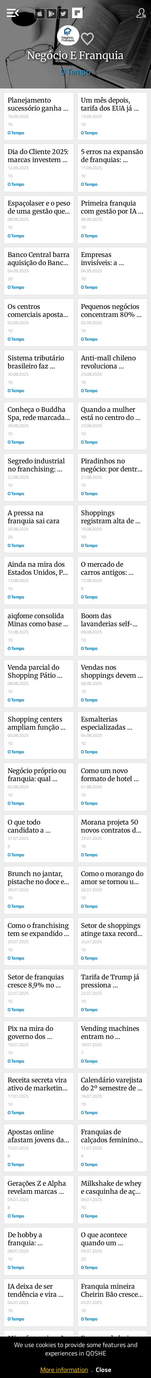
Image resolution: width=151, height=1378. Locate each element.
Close (103, 1370)
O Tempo (75, 71)
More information (64, 1370)
